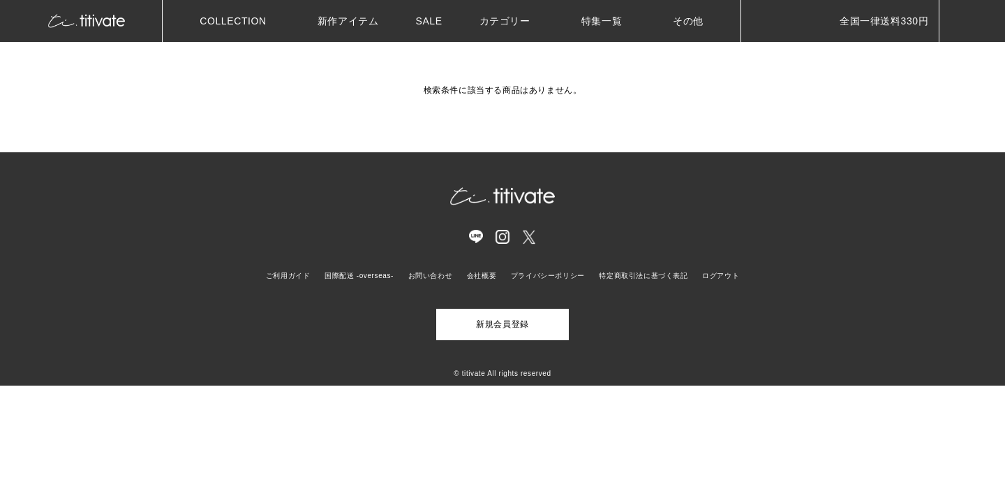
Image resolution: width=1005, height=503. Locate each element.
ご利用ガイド (288, 275)
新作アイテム (348, 21)
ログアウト (720, 275)
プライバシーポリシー (548, 275)
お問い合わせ (430, 275)
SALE (428, 21)
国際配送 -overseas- (359, 275)
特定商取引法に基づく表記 (643, 275)
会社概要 (481, 275)
